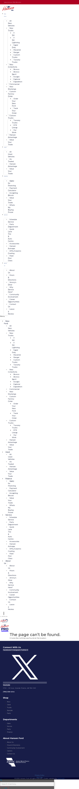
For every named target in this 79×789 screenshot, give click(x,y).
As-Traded (11, 160)
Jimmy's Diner (12, 283)
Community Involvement (13, 296)
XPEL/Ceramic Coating (14, 252)
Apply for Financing (12, 183)
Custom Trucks (16, 56)
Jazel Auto (61, 778)
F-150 (13, 34)
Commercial (14, 84)
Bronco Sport (15, 73)
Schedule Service (12, 221)
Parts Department (13, 225)
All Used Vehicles (11, 154)
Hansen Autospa (12, 247)
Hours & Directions (12, 277)
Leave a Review (11, 311)
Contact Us (12, 305)
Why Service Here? (11, 289)
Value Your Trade (11, 142)
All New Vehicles (11, 23)
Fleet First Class (11, 258)
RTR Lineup (14, 126)
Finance (6, 176)
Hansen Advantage (12, 136)
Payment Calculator (12, 189)
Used (5, 147)
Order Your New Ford (15, 102)
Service (5, 214)
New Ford (5, 15)
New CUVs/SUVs (12, 66)
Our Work (14, 131)
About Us (5, 264)
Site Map (39, 777)
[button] (3, 316)
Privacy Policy (39, 775)
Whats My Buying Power (11, 208)
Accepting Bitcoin (13, 194)
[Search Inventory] (27, 784)
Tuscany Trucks (16, 61)
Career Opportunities (13, 300)
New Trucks (10, 29)
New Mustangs (12, 88)
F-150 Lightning (16, 40)
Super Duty (15, 46)
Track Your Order (15, 110)
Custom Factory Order (12, 94)
